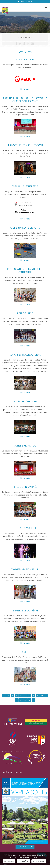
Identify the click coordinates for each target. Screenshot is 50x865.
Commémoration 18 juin (25, 569)
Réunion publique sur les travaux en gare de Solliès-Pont (25, 99)
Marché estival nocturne (25, 354)
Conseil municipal (25, 445)
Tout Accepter (39, 861)
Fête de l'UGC (25, 313)
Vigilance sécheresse (25, 186)
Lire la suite (25, 89)
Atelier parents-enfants (25, 227)
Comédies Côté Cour (25, 401)
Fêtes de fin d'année (25, 486)
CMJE (25, 651)
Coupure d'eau (25, 59)
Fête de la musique (25, 528)
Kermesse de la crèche (25, 610)
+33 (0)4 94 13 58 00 (25, 2)
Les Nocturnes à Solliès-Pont (25, 145)
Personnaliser (9, 861)
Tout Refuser (23, 861)
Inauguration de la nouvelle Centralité (25, 270)
